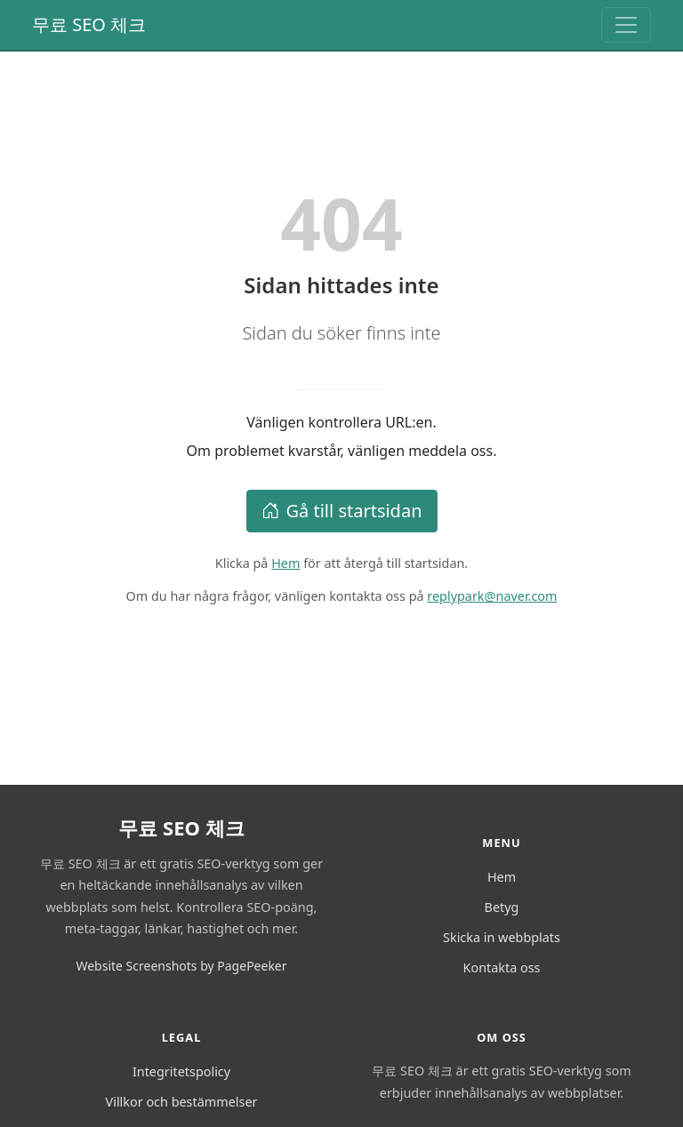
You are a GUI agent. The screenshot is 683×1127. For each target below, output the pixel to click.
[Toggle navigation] (626, 25)
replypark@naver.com (492, 595)
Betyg (502, 907)
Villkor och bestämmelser (182, 1101)
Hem (285, 563)
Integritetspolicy (181, 1071)
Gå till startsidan (341, 511)
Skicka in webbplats (501, 937)
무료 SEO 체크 (89, 24)
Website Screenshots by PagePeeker (181, 965)
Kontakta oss (502, 967)
